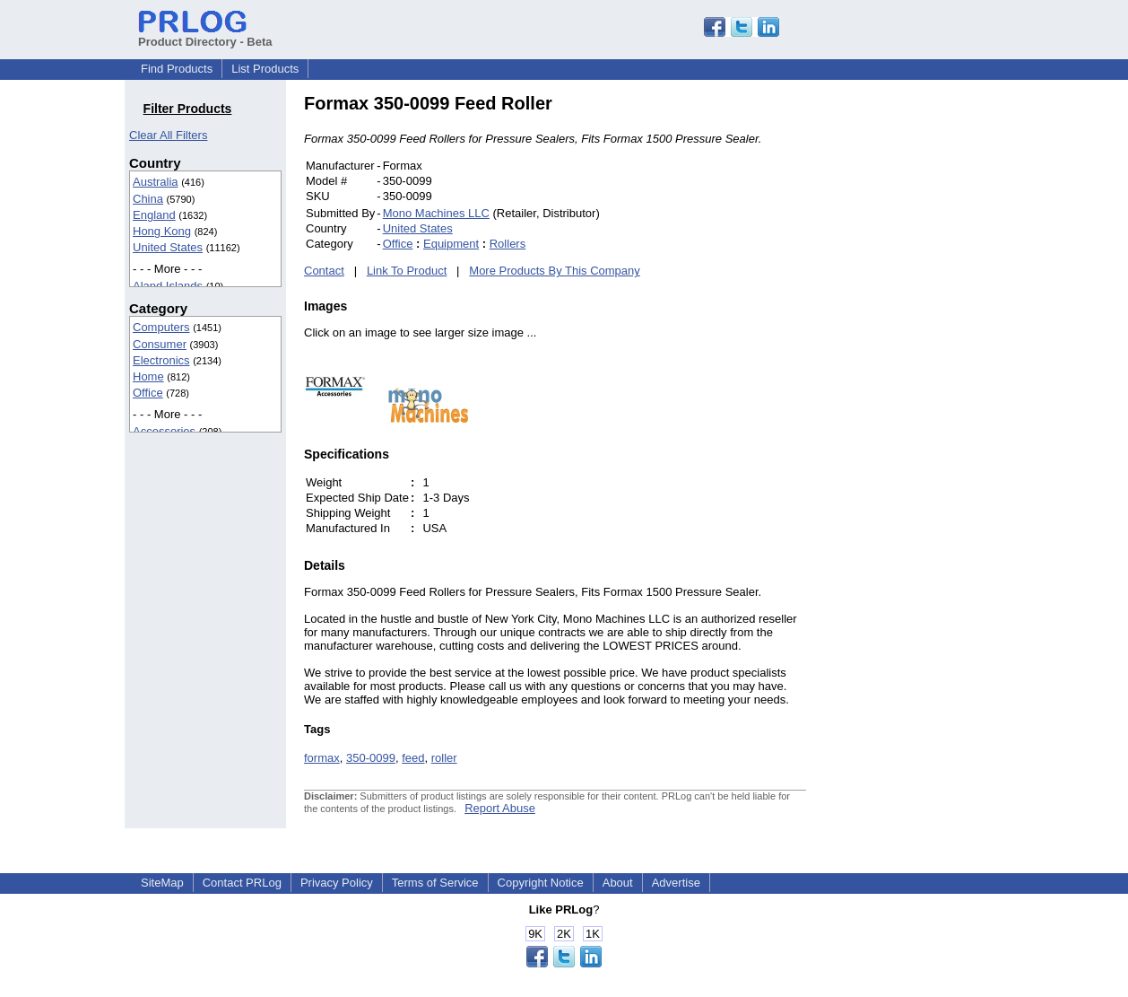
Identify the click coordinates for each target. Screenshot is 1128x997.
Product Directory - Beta (205, 35)
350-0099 (370, 758)
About (618, 882)
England (154, 215)
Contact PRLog (242, 882)
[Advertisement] (927, 362)
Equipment (451, 243)
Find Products (177, 68)
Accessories (164, 431)
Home (148, 376)
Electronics (161, 360)
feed (413, 758)
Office (148, 392)
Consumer (160, 344)
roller (444, 758)
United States (168, 247)
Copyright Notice (541, 882)
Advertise (676, 882)
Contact (324, 270)
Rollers (507, 243)
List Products (265, 68)
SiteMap (162, 882)
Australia (155, 181)
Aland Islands (168, 286)
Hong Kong (162, 231)
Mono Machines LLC (436, 213)
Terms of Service (435, 882)
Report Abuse (499, 808)
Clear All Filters (168, 135)
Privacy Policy (336, 882)
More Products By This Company (554, 270)
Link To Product (407, 270)
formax (322, 758)
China (148, 199)
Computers (161, 327)
